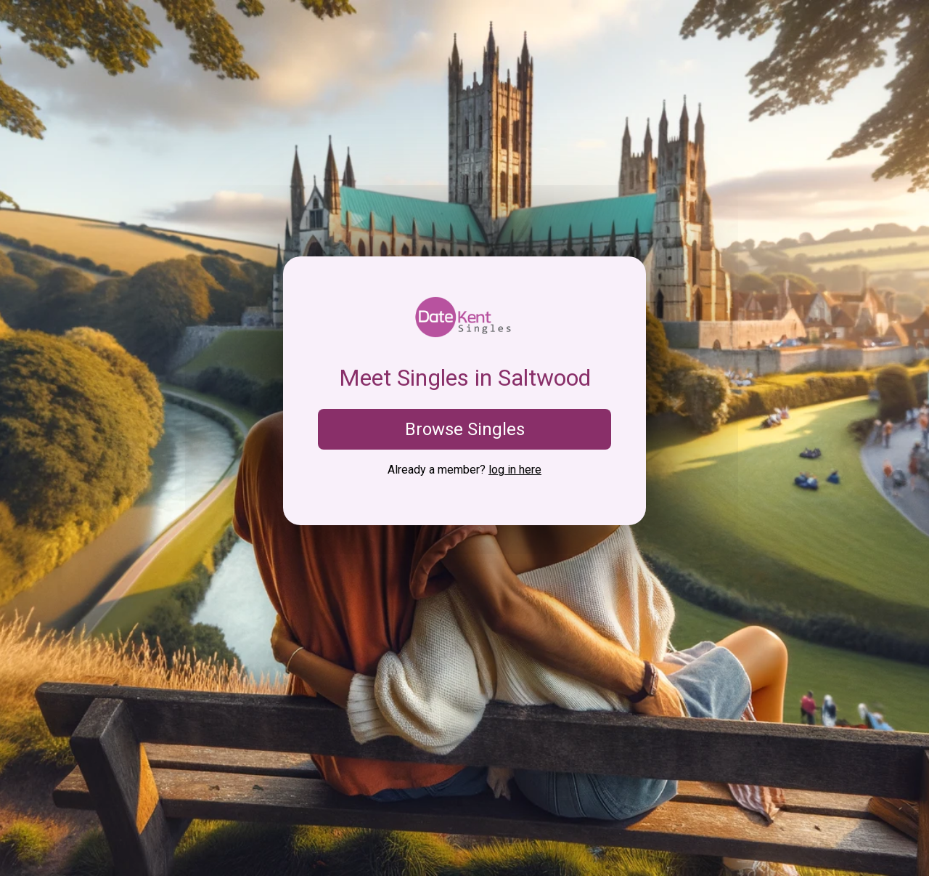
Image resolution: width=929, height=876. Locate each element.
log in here (514, 469)
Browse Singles (465, 429)
